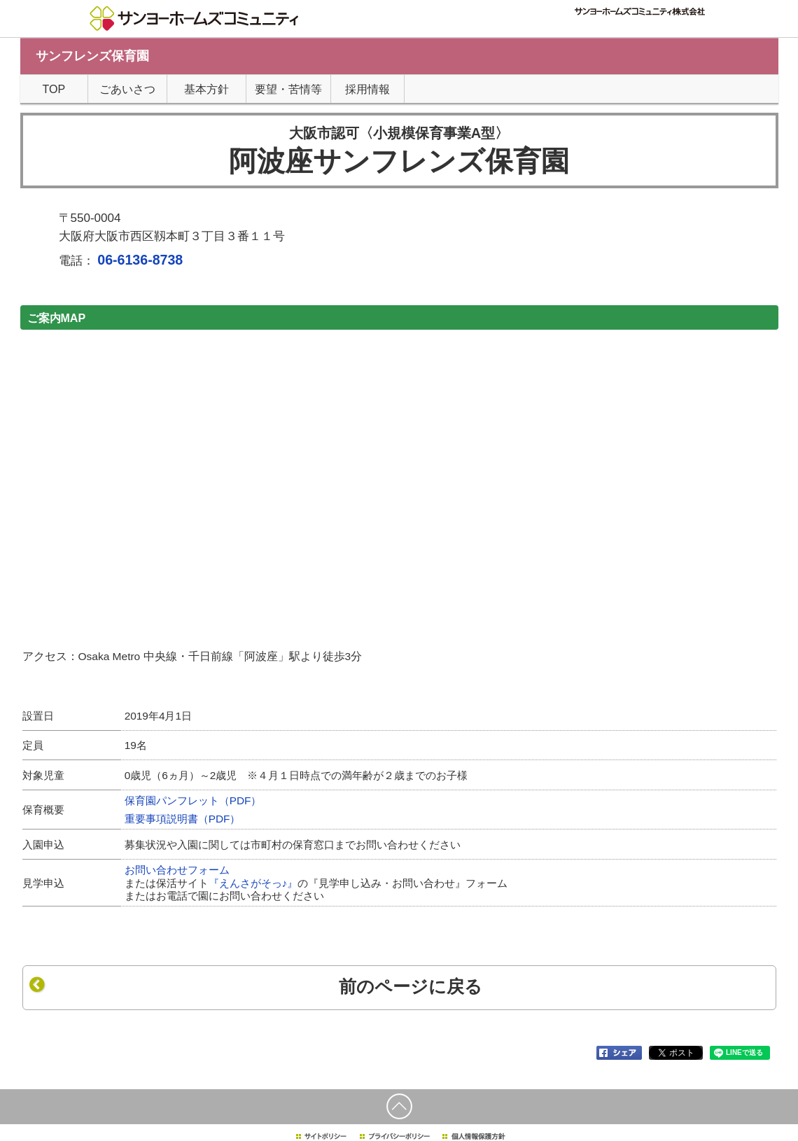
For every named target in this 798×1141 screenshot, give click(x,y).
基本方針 (206, 89)
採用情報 (593, 28)
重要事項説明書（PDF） (183, 819)
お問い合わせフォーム (177, 870)
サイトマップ (547, 28)
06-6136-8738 (140, 259)
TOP (54, 89)
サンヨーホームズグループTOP (661, 28)
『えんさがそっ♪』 (253, 883)
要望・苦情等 (288, 89)
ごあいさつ (127, 89)
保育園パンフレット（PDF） (193, 800)
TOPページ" (430, 28)
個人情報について (487, 28)
